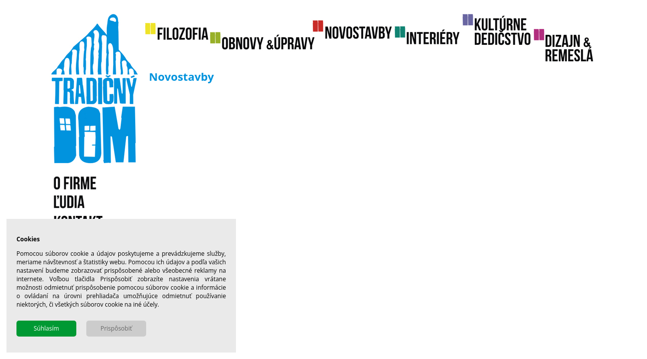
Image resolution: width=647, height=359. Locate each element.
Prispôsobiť (116, 328)
